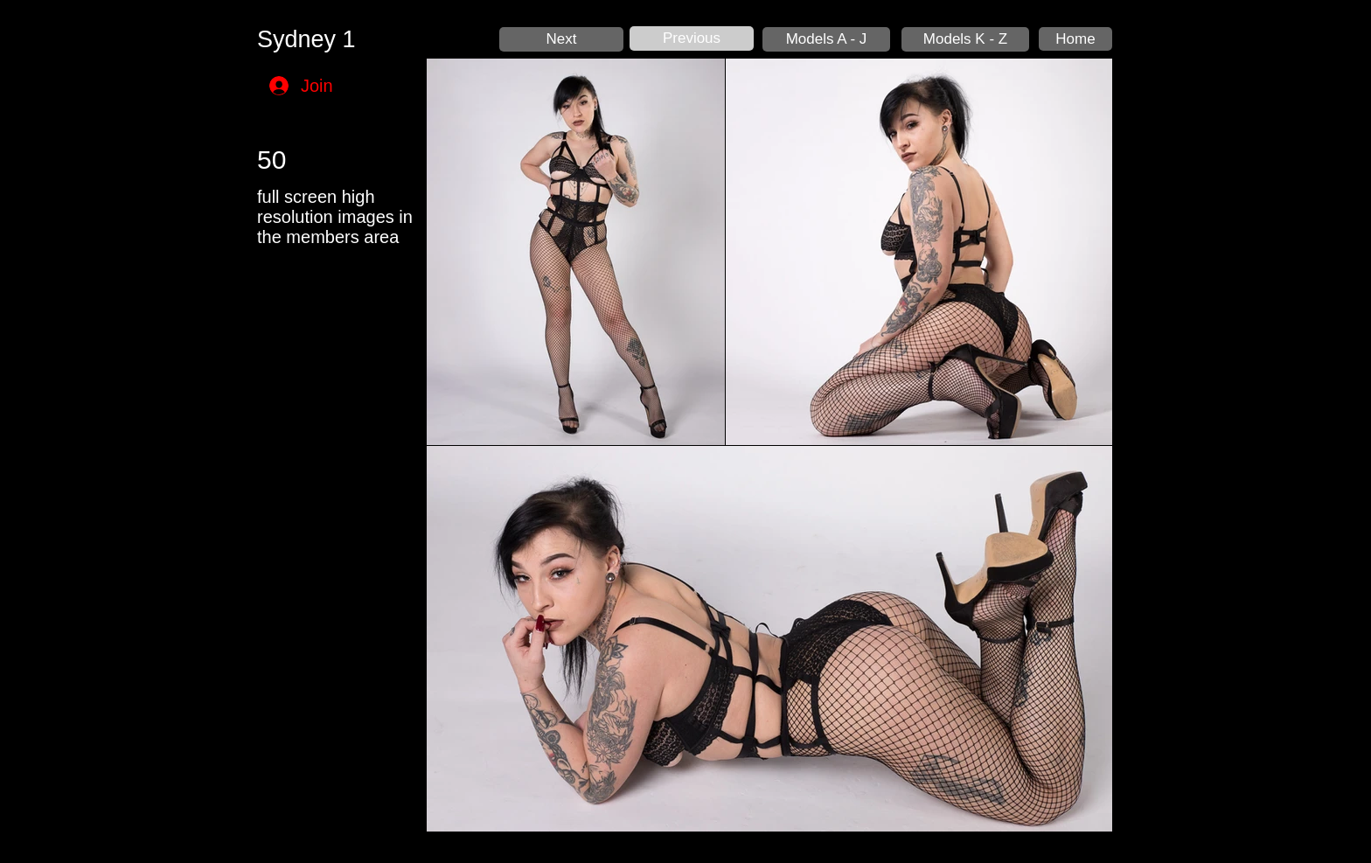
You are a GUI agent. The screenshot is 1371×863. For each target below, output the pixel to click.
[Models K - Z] (965, 39)
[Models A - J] (826, 39)
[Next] (561, 39)
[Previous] (692, 38)
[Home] (1075, 39)
